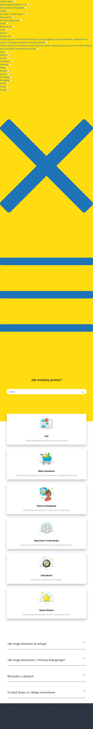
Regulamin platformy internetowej (67, 711)
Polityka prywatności (68, 708)
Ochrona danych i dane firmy (43, 708)
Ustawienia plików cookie (15, 711)
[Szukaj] (46, 391)
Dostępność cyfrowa (39, 711)
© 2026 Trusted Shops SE (16, 708)
